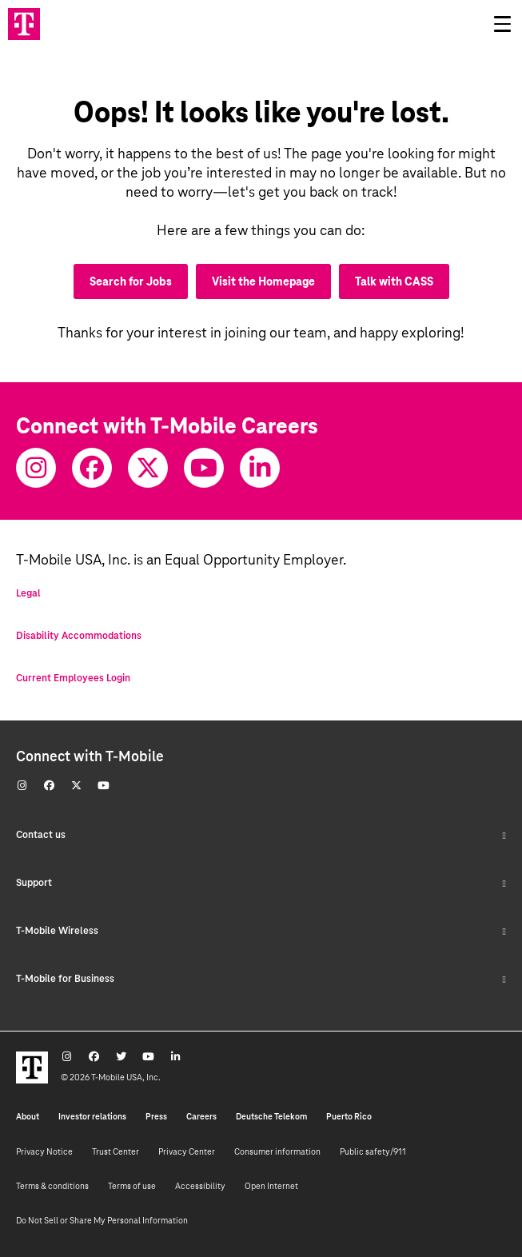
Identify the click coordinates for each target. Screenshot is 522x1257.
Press (156, 1116)
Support (261, 882)
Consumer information (277, 1151)
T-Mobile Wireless (261, 930)
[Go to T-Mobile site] (24, 24)
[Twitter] (147, 467)
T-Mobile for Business (261, 978)
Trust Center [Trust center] (115, 1151)
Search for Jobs (131, 281)
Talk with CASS (394, 281)
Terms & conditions (52, 1185)
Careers (201, 1116)
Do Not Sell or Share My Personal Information (102, 1220)
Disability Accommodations (78, 635)
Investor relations (92, 1116)
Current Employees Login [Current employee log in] (73, 678)
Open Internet (271, 1185)
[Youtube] (203, 467)
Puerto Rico (349, 1116)
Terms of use (132, 1185)
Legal (28, 593)
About (27, 1116)
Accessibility (200, 1185)
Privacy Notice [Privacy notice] (44, 1151)
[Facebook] (92, 467)
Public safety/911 (373, 1151)
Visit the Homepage (263, 281)
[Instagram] (36, 467)
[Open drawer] (502, 24)
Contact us (261, 834)
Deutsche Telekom (271, 1116)
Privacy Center (186, 1151)
